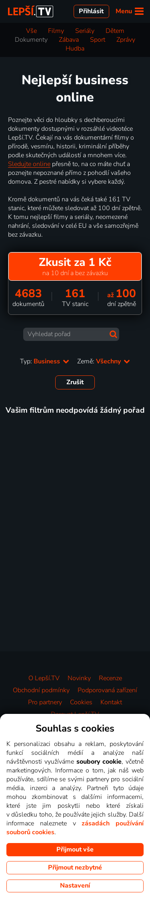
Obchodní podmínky (41, 690)
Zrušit (75, 382)
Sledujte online (29, 164)
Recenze (110, 678)
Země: (103, 361)
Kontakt (111, 702)
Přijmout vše (75, 849)
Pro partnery (45, 702)
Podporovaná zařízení (107, 690)
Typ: (44, 361)
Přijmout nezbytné (75, 867)
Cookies (81, 702)
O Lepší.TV (44, 678)
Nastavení (75, 885)
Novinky (79, 678)
